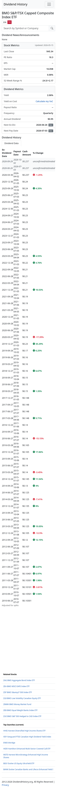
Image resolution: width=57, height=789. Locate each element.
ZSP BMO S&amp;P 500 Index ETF (17, 692)
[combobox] (25, 28)
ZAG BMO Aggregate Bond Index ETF (19, 680)
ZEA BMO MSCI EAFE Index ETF (16, 686)
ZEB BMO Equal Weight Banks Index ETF (20, 710)
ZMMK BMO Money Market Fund (17, 704)
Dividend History (15, 4)
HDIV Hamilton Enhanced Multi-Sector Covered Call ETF (26, 748)
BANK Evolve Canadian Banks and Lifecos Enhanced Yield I (28, 769)
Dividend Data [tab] (11, 143)
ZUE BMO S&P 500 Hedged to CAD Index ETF (22, 716)
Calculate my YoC (44, 101)
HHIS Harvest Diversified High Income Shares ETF (24, 730)
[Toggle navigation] (49, 4)
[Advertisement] (28, 636)
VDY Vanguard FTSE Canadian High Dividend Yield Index (27, 736)
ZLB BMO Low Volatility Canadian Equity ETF (22, 698)
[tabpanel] (28, 377)
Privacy (5, 784)
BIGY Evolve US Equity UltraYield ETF (18, 763)
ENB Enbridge (9, 742)
